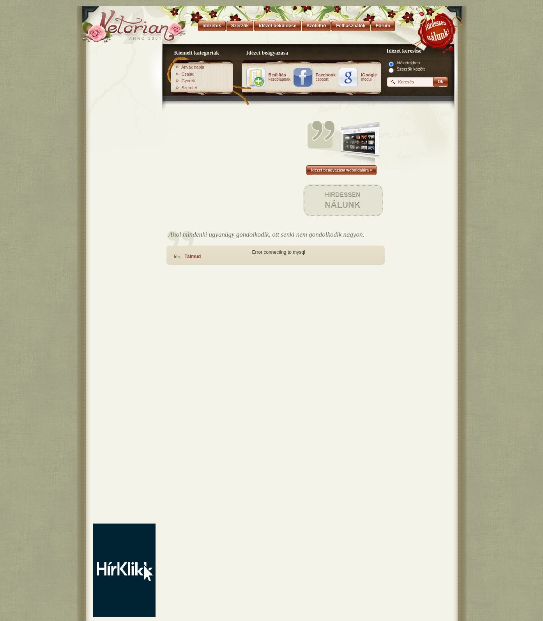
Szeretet (189, 87)
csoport (326, 77)
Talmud (193, 256)
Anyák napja (192, 67)
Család (188, 74)
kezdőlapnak (279, 77)
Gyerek (188, 80)
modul (369, 77)
